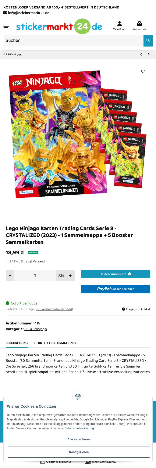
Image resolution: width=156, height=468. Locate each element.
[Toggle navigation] (6, 26)
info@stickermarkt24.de (28, 13)
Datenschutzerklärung (79, 428)
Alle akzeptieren (79, 439)
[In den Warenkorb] (115, 274)
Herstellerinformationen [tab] (55, 343)
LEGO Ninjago (35, 329)
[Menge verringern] (10, 275)
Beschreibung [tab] (17, 343)
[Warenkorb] (139, 26)
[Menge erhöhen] (70, 275)
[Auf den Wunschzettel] (142, 72)
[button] (120, 26)
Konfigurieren (79, 452)
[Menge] (35, 275)
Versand (39, 261)
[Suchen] (73, 41)
